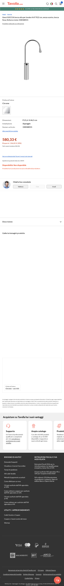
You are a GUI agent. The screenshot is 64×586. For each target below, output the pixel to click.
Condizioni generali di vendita (12, 574)
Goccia (9, 14)
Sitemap (7, 523)
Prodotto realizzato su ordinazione (13, 24)
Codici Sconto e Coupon (12, 515)
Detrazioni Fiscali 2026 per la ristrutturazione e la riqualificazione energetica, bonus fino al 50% (46, 466)
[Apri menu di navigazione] (3, 3)
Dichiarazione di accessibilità (52, 574)
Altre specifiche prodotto (10, 131)
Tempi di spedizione (10, 470)
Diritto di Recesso (28, 574)
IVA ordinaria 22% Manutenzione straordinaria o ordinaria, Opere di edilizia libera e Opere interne (45, 479)
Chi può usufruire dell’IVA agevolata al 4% (16, 498)
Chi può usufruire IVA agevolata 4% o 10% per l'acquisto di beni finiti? (47, 473)
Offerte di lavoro (50, 570)
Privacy (37, 578)
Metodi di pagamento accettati (14, 477)
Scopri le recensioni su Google (32, 9)
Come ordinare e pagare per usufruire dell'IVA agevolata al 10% (17, 492)
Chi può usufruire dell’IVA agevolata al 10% (16, 486)
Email (54, 187)
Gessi (4, 14)
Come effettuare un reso (12, 481)
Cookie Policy (29, 578)
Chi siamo (41, 570)
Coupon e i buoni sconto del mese (15, 519)
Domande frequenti (10, 462)
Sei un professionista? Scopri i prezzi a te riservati (17, 156)
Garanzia (38, 574)
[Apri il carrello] (60, 3)
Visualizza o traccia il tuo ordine (14, 466)
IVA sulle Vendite (10, 474)
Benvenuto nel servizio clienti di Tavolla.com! (22, 570)
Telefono (20, 187)
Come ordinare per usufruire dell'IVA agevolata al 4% (16, 503)
